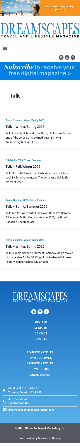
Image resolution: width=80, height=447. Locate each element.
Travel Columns (14, 120)
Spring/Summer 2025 (17, 200)
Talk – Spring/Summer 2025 (26, 206)
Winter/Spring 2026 (34, 120)
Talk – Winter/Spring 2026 (25, 127)
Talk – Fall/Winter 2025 (23, 167)
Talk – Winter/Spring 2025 (25, 246)
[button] (5, 48)
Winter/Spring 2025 (34, 240)
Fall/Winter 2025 (14, 160)
